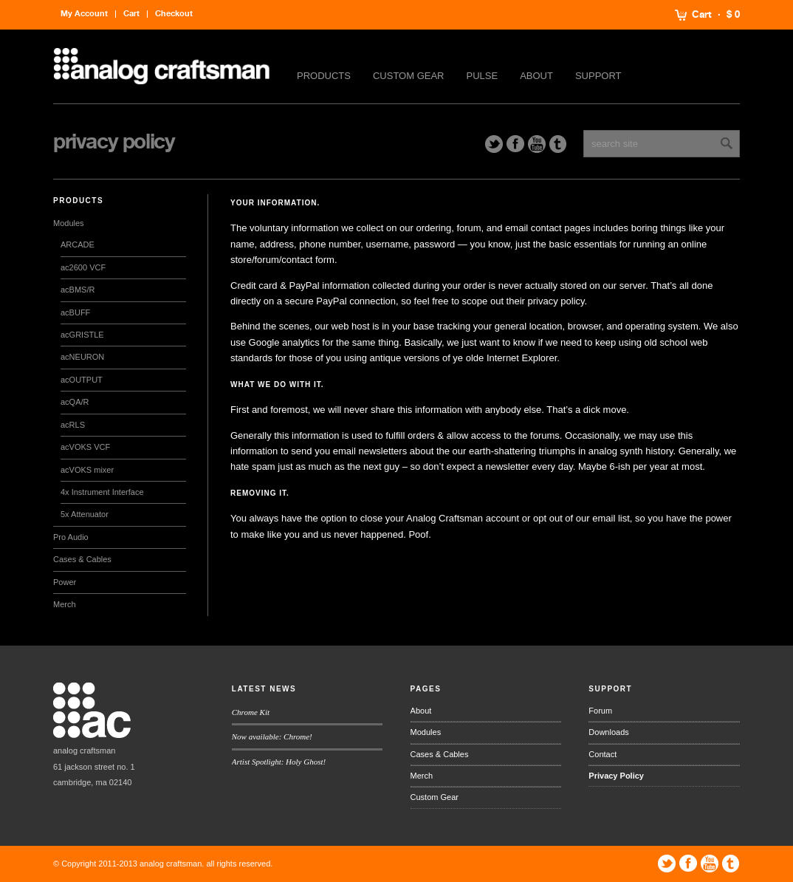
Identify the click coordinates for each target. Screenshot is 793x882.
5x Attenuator (85, 514)
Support (598, 75)
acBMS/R (78, 289)
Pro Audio (71, 537)
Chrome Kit (251, 712)
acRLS (73, 424)
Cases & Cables (82, 559)
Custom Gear (408, 75)
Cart (702, 15)
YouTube (537, 144)
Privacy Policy (616, 775)
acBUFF (75, 312)
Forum (600, 710)
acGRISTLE (82, 334)
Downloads (608, 732)
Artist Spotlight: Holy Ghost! (279, 761)
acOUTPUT (82, 379)
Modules (68, 223)
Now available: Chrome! (272, 736)
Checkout (174, 14)
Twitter (494, 144)
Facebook (515, 144)
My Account (84, 14)
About (536, 75)
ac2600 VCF (83, 267)
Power (64, 582)
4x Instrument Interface (102, 492)
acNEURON (82, 356)
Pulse (482, 75)
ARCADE (78, 244)
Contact (602, 754)
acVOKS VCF (85, 446)
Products (324, 75)
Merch (64, 604)
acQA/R (75, 401)
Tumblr (558, 144)
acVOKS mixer (87, 469)
